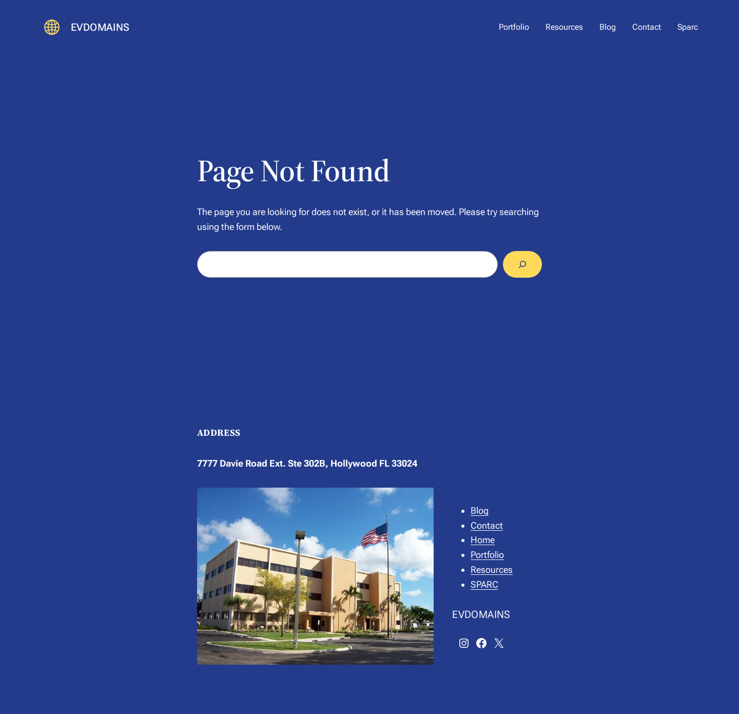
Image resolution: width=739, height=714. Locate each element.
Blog (480, 510)
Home (483, 539)
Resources (492, 569)
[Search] (522, 264)
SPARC (484, 584)
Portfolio (487, 554)
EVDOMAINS (100, 27)
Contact (487, 525)
